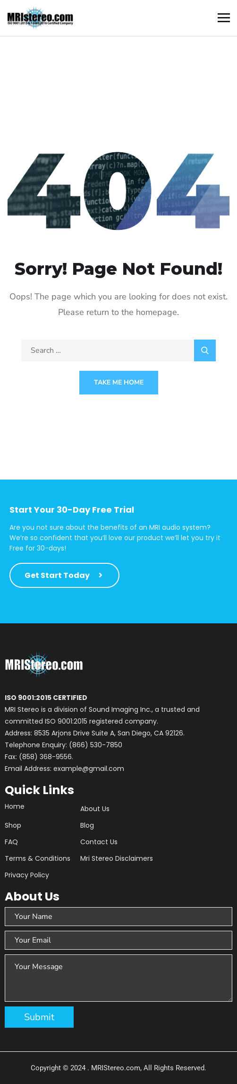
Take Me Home (119, 382)
